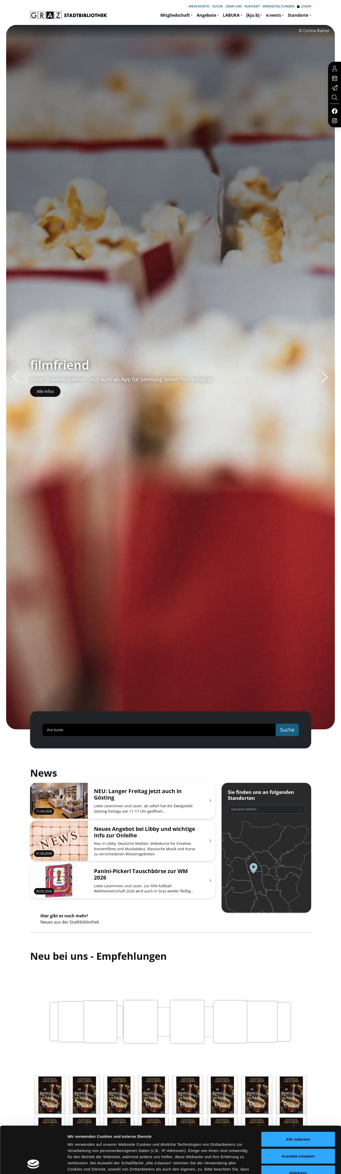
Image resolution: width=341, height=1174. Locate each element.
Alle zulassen (298, 1095)
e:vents (273, 15)
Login (304, 6)
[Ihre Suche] (159, 730)
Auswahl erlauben (298, 1112)
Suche (217, 6)
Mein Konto (199, 6)
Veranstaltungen (278, 6)
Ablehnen (298, 1129)
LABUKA (231, 15)
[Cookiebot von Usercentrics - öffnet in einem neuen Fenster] (33, 1164)
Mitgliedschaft (175, 15)
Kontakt (252, 6)
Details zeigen (274, 1164)
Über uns (233, 6)
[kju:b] (252, 15)
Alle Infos (45, 391)
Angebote (206, 15)
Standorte (298, 15)
